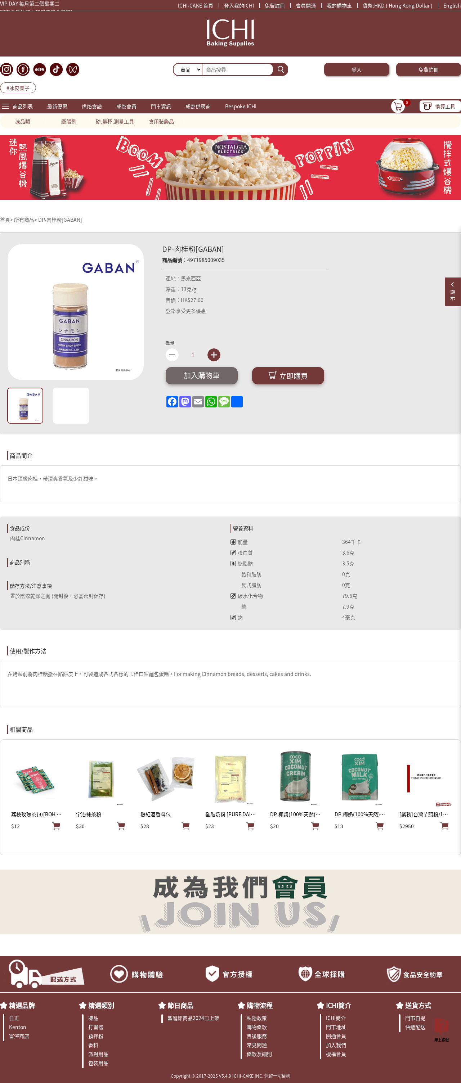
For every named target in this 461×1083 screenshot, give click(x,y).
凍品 (93, 1017)
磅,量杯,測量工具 (115, 121)
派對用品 (98, 1053)
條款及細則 (259, 1053)
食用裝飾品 (161, 121)
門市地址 (336, 1026)
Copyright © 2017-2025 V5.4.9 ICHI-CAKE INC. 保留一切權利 (230, 1076)
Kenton (17, 1026)
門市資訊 (161, 106)
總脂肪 (241, 563)
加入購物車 (202, 375)
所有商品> (25, 219)
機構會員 (336, 1053)
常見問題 (257, 1044)
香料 (93, 1044)
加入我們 (336, 1044)
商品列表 (23, 106)
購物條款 (257, 1026)
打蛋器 (95, 1026)
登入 (357, 69)
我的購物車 (339, 5)
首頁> (7, 219)
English (452, 5)
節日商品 (180, 1005)
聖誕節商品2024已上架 (193, 1017)
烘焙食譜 (92, 106)
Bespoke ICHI (240, 106)
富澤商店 (19, 1035)
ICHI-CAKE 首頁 (195, 5)
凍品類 (22, 121)
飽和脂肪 (245, 574)
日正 (14, 1017)
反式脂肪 (245, 584)
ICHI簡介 (338, 1005)
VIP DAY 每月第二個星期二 (29, 4)
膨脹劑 (68, 121)
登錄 (171, 310)
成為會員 (126, 106)
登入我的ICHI (239, 5)
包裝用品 (98, 1062)
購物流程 (260, 1005)
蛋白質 (241, 552)
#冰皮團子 (18, 87)
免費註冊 (275, 5)
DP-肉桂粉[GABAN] (60, 219)
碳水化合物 (246, 595)
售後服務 (257, 1035)
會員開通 (306, 5)
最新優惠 (57, 106)
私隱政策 (257, 1017)
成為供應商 (198, 106)
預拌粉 (95, 1035)
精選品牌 (22, 1005)
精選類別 (101, 1005)
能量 (239, 541)
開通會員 (336, 1035)
